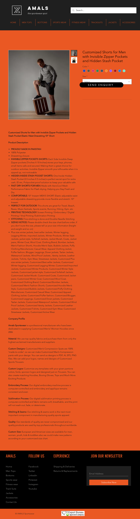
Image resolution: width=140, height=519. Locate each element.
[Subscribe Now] (108, 482)
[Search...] (103, 10)
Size (84, 76)
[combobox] (107, 81)
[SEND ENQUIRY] (101, 84)
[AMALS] (38, 8)
